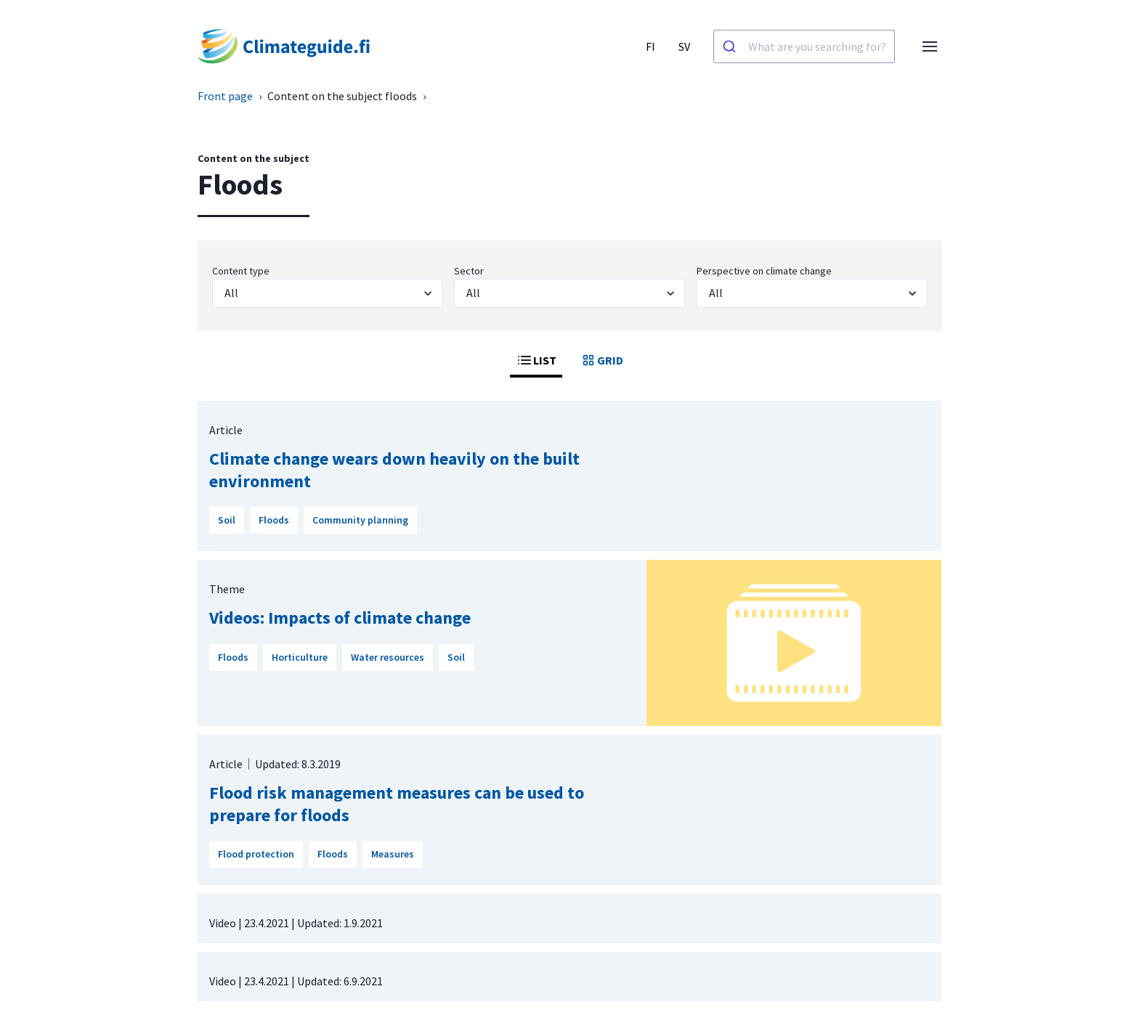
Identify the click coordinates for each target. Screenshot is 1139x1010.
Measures (392, 853)
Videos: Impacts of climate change (340, 617)
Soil (226, 519)
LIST (536, 360)
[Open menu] (929, 46)
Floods (274, 519)
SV (684, 46)
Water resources (387, 657)
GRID (601, 360)
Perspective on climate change (764, 270)
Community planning (360, 519)
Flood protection (256, 853)
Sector (469, 270)
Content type (240, 270)
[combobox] (804, 46)
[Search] (731, 46)
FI (650, 46)
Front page (225, 96)
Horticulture (300, 657)
